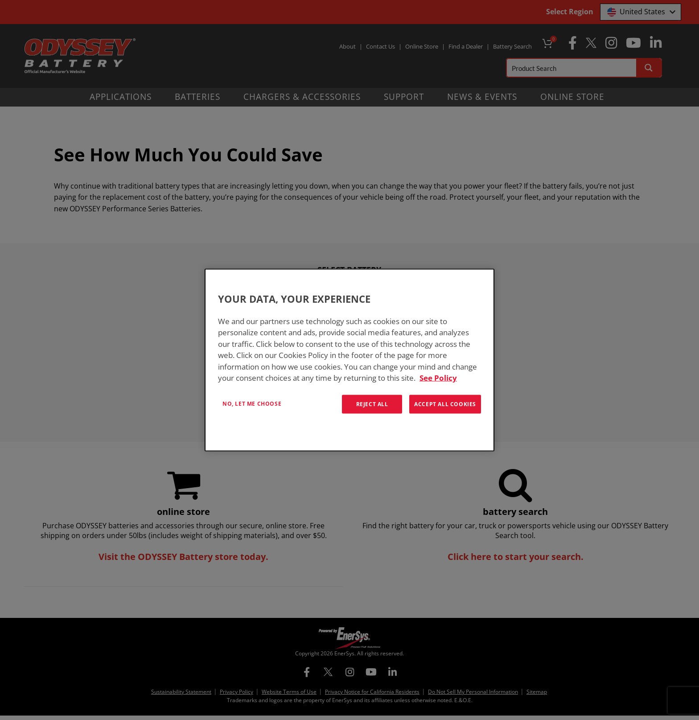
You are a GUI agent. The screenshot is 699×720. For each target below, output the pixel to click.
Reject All (372, 403)
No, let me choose (251, 403)
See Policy (438, 378)
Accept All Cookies (445, 403)
